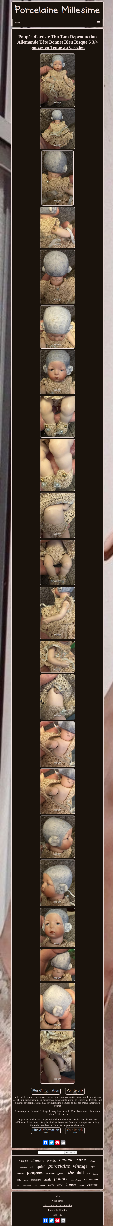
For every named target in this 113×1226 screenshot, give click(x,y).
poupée (61, 1178)
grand (61, 1173)
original (92, 1161)
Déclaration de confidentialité (57, 1205)
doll (80, 1172)
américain (92, 1184)
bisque (70, 1184)
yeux (35, 1186)
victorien (50, 1173)
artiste (81, 1185)
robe (19, 1180)
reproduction (76, 1180)
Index (57, 1196)
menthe (51, 1160)
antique (66, 1159)
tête (71, 1173)
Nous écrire (57, 1200)
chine (18, 1186)
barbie (20, 1173)
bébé (60, 1184)
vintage (80, 1166)
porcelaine (59, 1166)
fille (88, 1174)
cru (92, 1167)
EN (55, 1214)
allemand (37, 1160)
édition (42, 1185)
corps (51, 1184)
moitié (47, 1179)
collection (91, 1179)
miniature (36, 1179)
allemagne (27, 1185)
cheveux (24, 1167)
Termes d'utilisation (57, 1210)
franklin (95, 1174)
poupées (35, 1172)
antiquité (37, 1166)
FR (60, 1214)
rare (81, 1160)
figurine (23, 1160)
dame (26, 1180)
